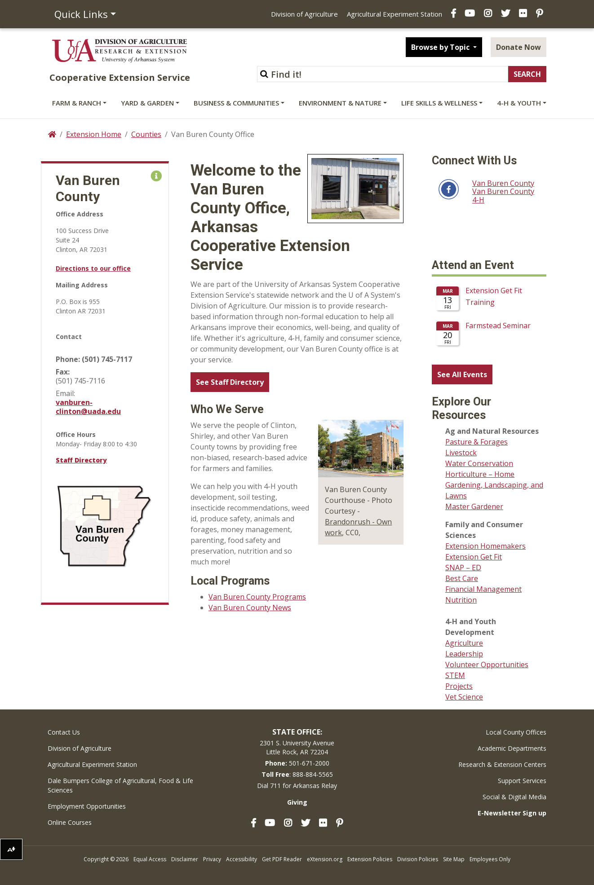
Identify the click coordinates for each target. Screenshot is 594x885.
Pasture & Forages (476, 442)
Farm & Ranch (76, 102)
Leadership (464, 654)
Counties (146, 134)
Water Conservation (479, 463)
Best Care (461, 578)
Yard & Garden (147, 102)
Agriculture (464, 643)
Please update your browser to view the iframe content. (489, 319)
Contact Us (64, 732)
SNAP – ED (463, 567)
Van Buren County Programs (257, 597)
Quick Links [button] (81, 14)
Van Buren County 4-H (503, 195)
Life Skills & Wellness (439, 102)
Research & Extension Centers (502, 764)
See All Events (462, 374)
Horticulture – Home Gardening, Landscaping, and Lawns (494, 485)
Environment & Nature (340, 102)
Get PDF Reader (282, 859)
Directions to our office (93, 268)
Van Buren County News (249, 607)
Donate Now (518, 47)
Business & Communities (236, 102)
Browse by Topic (441, 47)
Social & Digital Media (514, 797)
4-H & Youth (519, 102)
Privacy (212, 859)
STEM (455, 675)
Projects (459, 686)
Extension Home (93, 134)
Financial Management (483, 589)
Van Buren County (503, 183)
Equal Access (149, 859)
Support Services (522, 780)
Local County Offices (516, 732)
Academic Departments (512, 748)
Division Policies (417, 859)
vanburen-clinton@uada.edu (88, 407)
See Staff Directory (230, 382)
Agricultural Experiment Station (394, 13)
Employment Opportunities (87, 806)
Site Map (454, 859)
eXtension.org (324, 859)
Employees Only (490, 859)
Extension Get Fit (473, 557)
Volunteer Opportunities (486, 664)
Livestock (461, 453)
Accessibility (241, 859)
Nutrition (461, 600)
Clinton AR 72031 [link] (81, 311)
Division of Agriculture (304, 13)
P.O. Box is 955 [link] (78, 301)
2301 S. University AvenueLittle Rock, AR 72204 (297, 747)
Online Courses (70, 822)
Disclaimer (184, 859)
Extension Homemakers (485, 546)
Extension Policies (369, 859)
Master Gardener (474, 506)
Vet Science (464, 697)
